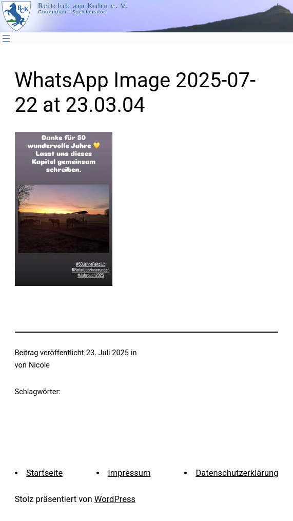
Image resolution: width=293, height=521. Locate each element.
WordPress (114, 499)
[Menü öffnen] (6, 38)
